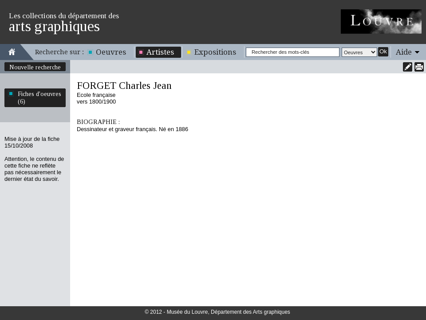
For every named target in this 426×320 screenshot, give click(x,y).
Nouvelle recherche (35, 67)
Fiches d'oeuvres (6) (39, 97)
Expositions (215, 52)
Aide (404, 52)
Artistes (160, 52)
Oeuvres (111, 52)
